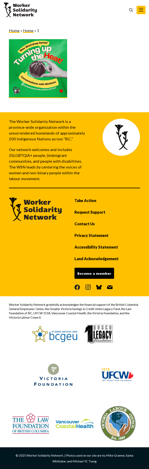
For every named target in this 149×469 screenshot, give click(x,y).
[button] (141, 10)
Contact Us (84, 223)
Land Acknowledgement (96, 258)
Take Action (85, 200)
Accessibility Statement (96, 247)
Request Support (89, 212)
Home (14, 30)
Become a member (94, 273)
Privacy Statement (91, 235)
